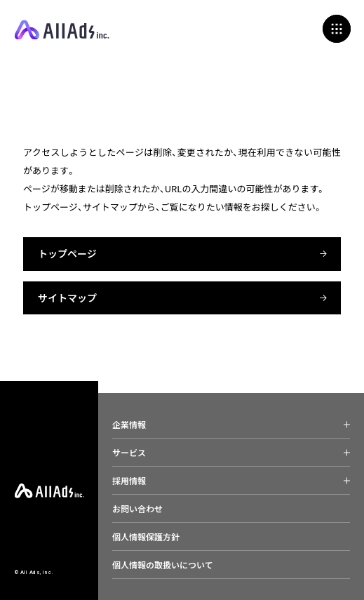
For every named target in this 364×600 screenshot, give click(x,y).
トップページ (67, 253)
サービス (129, 452)
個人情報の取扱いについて (162, 565)
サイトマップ (67, 298)
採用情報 (129, 480)
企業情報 (129, 424)
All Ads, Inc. (61, 30)
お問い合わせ (137, 508)
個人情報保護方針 (146, 536)
